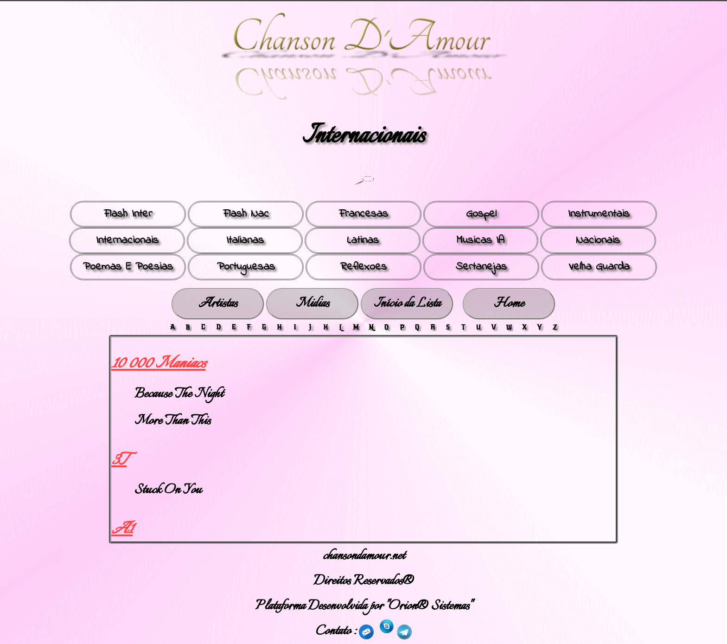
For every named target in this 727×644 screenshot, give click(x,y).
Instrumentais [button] (599, 214)
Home (509, 303)
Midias (312, 303)
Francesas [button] (363, 214)
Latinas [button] (363, 240)
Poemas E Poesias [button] (128, 267)
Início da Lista (407, 303)
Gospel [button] (481, 214)
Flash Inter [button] (128, 214)
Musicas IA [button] (480, 240)
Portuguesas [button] (246, 267)
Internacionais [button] (127, 240)
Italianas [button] (245, 240)
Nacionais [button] (598, 240)
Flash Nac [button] (246, 214)
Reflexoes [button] (363, 267)
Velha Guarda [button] (599, 267)
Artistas (217, 303)
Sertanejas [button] (481, 267)
